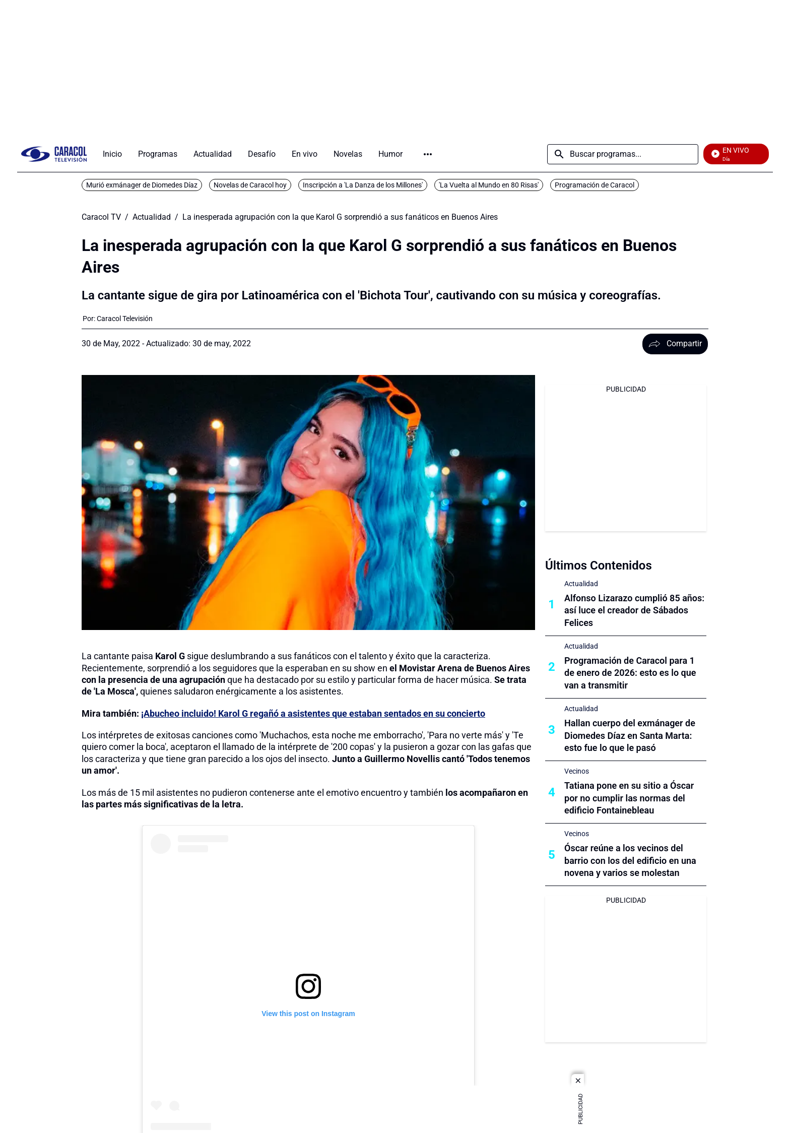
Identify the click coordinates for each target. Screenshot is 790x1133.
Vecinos (576, 771)
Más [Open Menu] (428, 154)
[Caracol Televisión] (125, 318)
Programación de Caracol (594, 185)
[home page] (54, 154)
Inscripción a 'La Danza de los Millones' (363, 185)
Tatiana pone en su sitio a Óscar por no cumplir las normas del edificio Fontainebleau (629, 798)
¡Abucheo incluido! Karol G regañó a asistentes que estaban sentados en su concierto (313, 713)
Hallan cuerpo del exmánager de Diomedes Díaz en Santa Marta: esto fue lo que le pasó (629, 735)
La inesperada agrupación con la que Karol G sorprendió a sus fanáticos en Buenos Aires (340, 217)
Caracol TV (101, 217)
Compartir (675, 343)
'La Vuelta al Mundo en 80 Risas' (489, 185)
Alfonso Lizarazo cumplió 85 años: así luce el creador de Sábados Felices (634, 610)
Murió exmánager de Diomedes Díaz (142, 185)
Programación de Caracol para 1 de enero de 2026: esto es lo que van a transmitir (630, 673)
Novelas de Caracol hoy (250, 185)
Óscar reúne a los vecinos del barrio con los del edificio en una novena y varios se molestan (630, 860)
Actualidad (152, 217)
